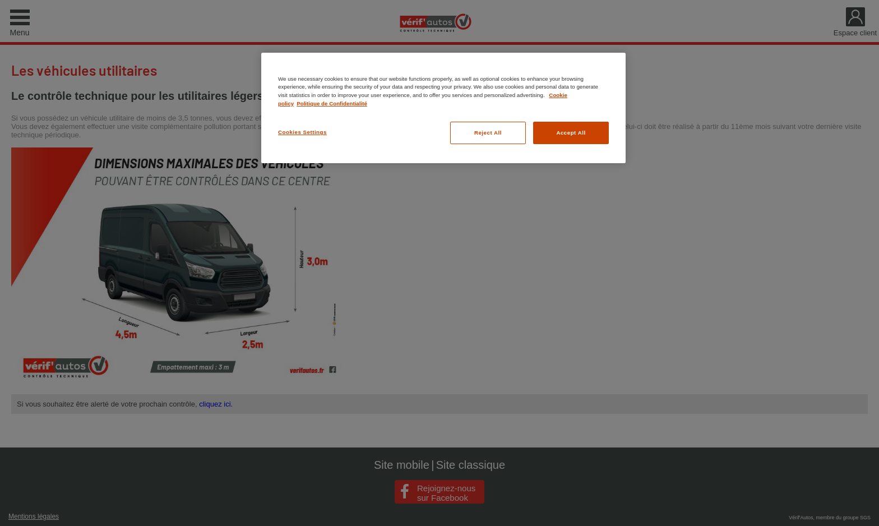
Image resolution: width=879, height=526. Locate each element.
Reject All (488, 133)
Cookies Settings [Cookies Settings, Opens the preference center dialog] (302, 132)
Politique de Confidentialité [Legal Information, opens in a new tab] (332, 103)
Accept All (570, 133)
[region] (443, 108)
